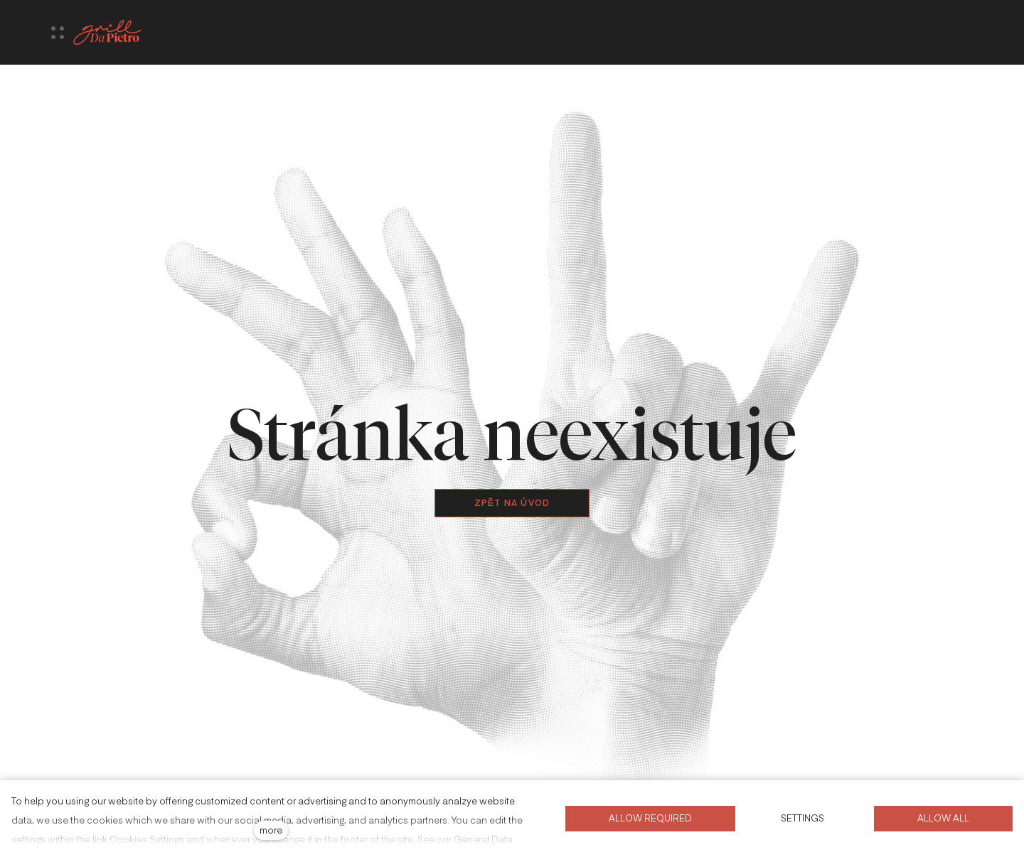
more (271, 830)
